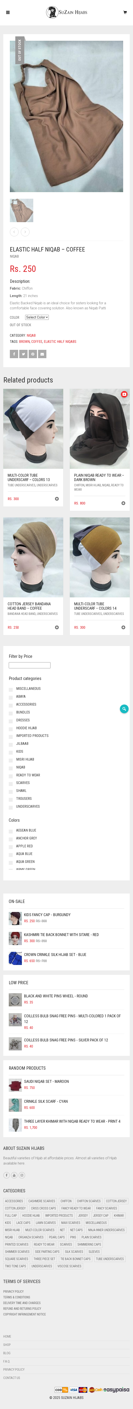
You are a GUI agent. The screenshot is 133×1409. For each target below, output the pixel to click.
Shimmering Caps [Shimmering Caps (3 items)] (89, 1244)
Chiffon (79, 485)
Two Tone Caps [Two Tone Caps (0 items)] (15, 1266)
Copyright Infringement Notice (24, 1314)
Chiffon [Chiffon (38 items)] (66, 1201)
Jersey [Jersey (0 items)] (83, 1215)
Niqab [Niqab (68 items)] (9, 1237)
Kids (19, 751)
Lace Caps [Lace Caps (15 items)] (23, 1223)
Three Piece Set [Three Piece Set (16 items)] (44, 1259)
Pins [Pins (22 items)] (73, 1237)
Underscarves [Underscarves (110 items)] (42, 1266)
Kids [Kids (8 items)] (8, 1223)
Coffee (36, 342)
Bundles (23, 712)
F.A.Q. (6, 1361)
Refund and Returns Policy (22, 1308)
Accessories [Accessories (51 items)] (14, 1201)
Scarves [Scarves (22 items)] (66, 1244)
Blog (6, 1353)
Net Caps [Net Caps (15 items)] (76, 1230)
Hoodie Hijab (26, 728)
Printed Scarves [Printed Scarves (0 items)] (16, 1244)
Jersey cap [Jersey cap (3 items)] (100, 1215)
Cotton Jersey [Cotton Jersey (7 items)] (15, 1208)
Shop (7, 1345)
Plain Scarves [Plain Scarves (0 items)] (92, 1237)
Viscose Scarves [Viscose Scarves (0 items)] (69, 1266)
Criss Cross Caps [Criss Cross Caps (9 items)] (43, 1208)
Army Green (25, 869)
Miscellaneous (28, 689)
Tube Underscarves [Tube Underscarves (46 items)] (110, 1259)
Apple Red (24, 846)
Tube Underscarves (21, 485)
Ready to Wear (28, 775)
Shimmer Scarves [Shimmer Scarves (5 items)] (17, 1251)
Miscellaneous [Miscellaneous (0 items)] (96, 1223)
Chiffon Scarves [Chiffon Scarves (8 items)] (89, 1201)
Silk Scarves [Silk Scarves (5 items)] (74, 1251)
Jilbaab (22, 744)
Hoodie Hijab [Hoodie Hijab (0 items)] (31, 1215)
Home (7, 1336)
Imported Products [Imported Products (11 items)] (59, 1215)
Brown (24, 342)
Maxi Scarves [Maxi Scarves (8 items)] (70, 1223)
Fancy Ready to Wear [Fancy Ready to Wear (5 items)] (76, 1208)
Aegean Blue (26, 830)
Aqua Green (25, 862)
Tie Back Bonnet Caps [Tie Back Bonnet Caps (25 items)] (76, 1259)
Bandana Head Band (22, 614)
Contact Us (11, 1378)
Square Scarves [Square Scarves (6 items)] (16, 1259)
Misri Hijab (93, 485)
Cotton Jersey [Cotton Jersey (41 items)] (116, 1201)
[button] (57, 499)
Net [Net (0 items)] (62, 1230)
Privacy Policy (13, 1291)
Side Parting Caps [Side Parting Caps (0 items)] (47, 1251)
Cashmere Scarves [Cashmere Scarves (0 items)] (41, 1201)
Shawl (21, 791)
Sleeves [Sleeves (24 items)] (94, 1251)
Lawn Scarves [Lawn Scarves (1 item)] (46, 1223)
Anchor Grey (26, 838)
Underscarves (47, 485)
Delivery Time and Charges (22, 1303)
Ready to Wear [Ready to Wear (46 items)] (44, 1244)
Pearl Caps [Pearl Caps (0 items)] (57, 1237)
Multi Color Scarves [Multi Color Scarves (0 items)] (39, 1230)
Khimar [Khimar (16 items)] (119, 1215)
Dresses (23, 720)
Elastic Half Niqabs (60, 342)
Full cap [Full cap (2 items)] (11, 1215)
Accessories (26, 704)
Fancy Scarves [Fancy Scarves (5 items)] (106, 1208)
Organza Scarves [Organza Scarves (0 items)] (31, 1237)
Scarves (23, 783)
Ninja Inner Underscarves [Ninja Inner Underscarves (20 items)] (106, 1230)
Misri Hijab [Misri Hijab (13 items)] (12, 1230)
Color (14, 317)
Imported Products (32, 736)
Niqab (14, 256)
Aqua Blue (24, 854)
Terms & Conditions (16, 1297)
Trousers (24, 799)
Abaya (21, 696)
